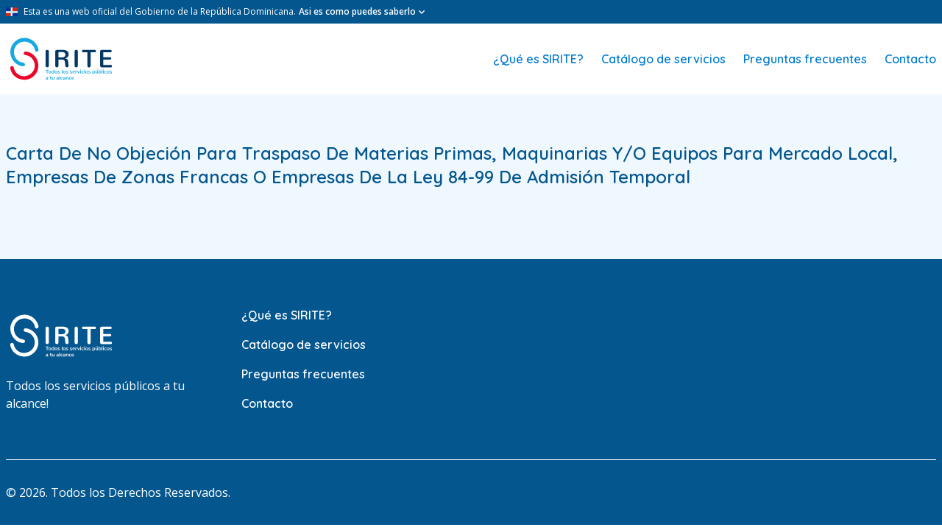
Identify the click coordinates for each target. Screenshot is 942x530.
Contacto (910, 59)
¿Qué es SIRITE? (538, 59)
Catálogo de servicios (663, 59)
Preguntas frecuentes (805, 59)
